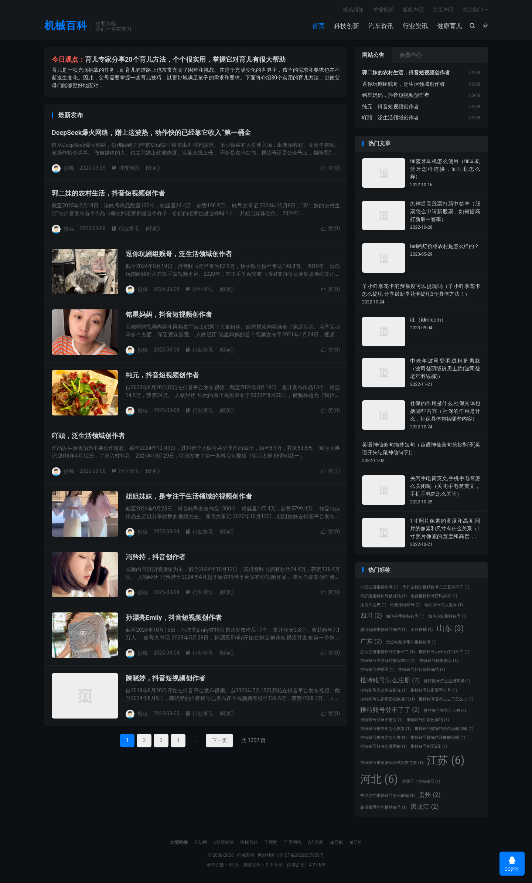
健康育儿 (449, 26)
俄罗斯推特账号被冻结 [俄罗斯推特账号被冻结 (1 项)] (383, 596)
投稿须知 (353, 10)
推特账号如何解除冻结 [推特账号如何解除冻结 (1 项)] (421, 669)
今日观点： (68, 59)
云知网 (200, 842)
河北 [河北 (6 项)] (379, 779)
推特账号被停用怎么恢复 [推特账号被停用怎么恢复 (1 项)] (385, 728)
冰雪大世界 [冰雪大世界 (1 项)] (373, 604)
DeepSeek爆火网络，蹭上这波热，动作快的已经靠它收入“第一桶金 (151, 132)
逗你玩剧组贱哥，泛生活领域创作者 (179, 254)
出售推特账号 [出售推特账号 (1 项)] (405, 604)
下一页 (219, 740)
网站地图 (267, 855)
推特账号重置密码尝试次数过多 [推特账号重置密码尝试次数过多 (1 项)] (391, 762)
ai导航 (355, 842)
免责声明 (443, 10)
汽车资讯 (380, 26)
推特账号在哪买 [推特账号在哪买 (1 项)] (377, 669)
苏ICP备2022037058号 (301, 855)
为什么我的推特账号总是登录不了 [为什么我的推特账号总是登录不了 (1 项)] (435, 587)
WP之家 (315, 842)
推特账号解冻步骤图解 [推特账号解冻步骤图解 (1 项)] (383, 746)
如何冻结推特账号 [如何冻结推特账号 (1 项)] (447, 616)
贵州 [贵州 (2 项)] (429, 794)
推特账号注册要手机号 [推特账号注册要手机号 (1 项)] (433, 690)
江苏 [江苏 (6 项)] (445, 760)
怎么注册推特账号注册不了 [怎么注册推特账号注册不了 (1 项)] (387, 651)
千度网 (270, 842)
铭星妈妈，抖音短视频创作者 (169, 314)
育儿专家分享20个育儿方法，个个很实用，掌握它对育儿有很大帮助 (185, 59)
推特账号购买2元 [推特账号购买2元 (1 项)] (428, 746)
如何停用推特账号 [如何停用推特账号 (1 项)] (405, 616)
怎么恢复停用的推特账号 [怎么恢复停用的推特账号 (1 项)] (411, 642)
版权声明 (413, 10)
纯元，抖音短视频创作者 (162, 375)
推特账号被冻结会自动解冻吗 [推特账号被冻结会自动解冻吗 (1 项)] (444, 728)
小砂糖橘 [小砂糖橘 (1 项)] (421, 629)
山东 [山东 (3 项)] (450, 628)
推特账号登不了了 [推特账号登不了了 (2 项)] (390, 709)
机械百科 (65, 26)
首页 (318, 26)
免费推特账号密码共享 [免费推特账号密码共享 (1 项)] (433, 596)
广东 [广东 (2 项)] (371, 641)
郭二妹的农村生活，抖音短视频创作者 (108, 193)
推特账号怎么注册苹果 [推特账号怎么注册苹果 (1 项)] (447, 681)
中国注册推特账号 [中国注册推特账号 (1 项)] (379, 587)
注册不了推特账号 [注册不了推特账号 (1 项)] (421, 781)
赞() (330, 168)
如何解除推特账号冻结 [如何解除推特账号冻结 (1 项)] (383, 629)
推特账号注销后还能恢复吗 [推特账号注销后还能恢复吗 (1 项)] (387, 699)
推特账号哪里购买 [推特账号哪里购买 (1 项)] (438, 660)
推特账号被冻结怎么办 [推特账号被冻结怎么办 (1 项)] (383, 737)
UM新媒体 (223, 842)
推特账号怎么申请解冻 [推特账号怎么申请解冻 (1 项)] (383, 690)
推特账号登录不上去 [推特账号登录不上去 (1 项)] (445, 710)
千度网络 (292, 842)
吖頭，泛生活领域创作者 (88, 435)
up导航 (336, 842)
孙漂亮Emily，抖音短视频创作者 (174, 617)
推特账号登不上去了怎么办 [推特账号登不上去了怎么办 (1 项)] (446, 699)
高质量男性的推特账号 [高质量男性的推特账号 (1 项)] (383, 807)
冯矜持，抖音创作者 (155, 557)
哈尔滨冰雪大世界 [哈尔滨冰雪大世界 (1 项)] (443, 604)
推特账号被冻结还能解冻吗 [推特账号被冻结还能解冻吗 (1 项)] (437, 737)
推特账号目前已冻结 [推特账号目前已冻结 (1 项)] (427, 719)
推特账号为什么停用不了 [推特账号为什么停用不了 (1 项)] (444, 651)
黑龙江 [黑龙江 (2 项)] (424, 806)
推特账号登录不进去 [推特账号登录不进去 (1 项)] (381, 719)
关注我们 (473, 10)
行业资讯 (415, 26)
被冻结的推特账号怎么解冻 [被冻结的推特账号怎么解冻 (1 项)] (387, 795)
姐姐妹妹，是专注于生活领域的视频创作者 (189, 496)
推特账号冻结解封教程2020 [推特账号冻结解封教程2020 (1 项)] (388, 660)
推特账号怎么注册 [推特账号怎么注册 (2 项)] (390, 680)
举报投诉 (383, 10)
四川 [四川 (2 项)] (371, 615)
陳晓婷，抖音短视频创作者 (165, 678)
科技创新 (346, 26)
